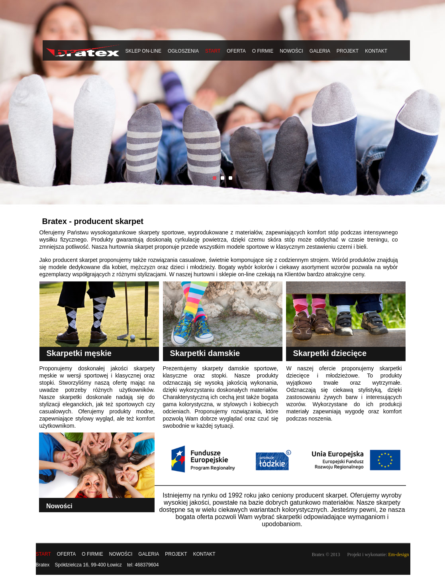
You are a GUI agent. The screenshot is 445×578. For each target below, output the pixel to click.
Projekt (348, 51)
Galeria (320, 51)
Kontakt (376, 51)
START (212, 51)
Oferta (236, 51)
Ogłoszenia (183, 51)
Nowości (291, 51)
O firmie (262, 51)
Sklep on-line (143, 51)
